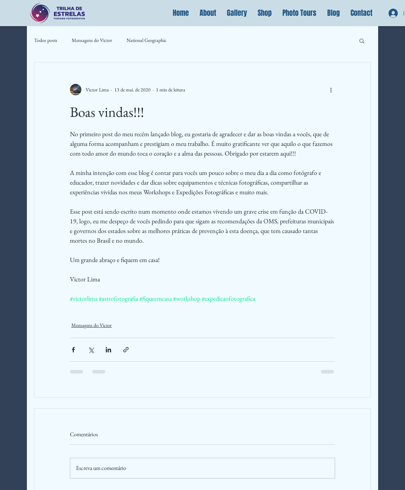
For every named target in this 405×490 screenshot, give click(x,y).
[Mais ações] (331, 89)
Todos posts (45, 40)
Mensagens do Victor (92, 40)
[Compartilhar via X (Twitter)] (90, 349)
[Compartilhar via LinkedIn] (108, 349)
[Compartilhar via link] (126, 349)
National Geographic (147, 40)
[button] (207, 13)
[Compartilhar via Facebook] (73, 349)
